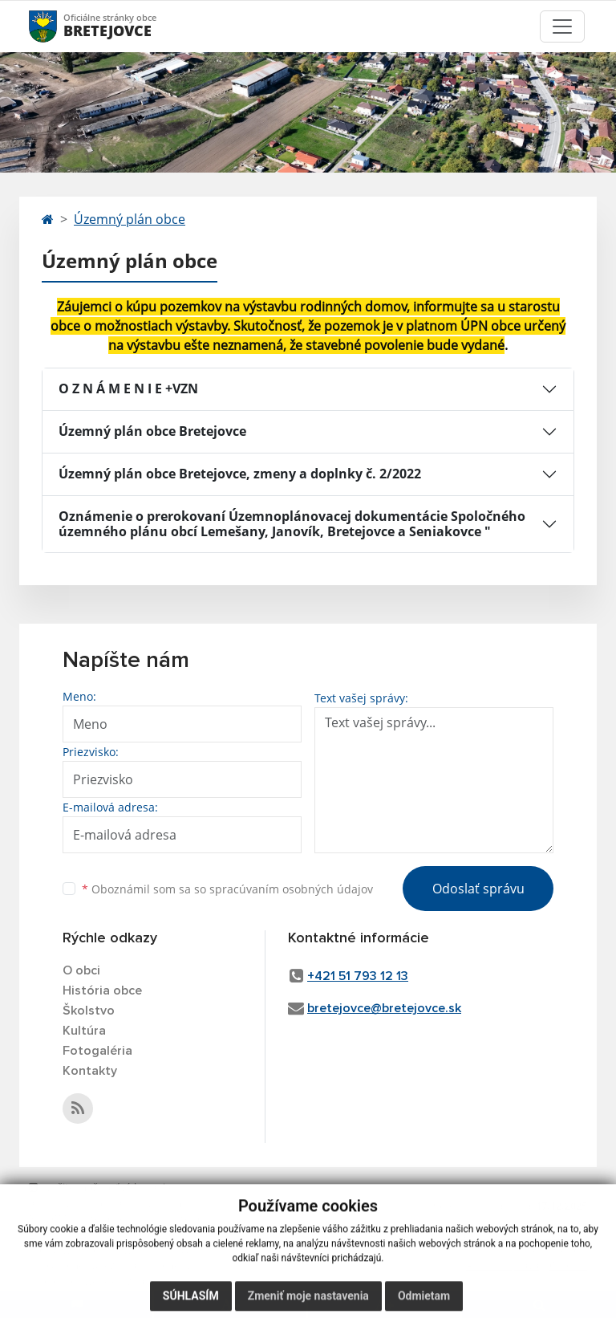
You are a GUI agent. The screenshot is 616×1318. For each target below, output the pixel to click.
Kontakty (90, 1070)
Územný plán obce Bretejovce (152, 431)
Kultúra (84, 1030)
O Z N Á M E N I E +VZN (128, 388)
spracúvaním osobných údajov (291, 889)
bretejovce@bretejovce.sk (384, 1008)
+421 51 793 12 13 (357, 976)
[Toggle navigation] (562, 26)
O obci (81, 970)
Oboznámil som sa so (227, 889)
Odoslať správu (478, 888)
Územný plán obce (129, 219)
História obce (102, 990)
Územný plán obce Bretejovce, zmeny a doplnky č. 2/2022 (240, 473)
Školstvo (89, 1010)
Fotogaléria (97, 1050)
